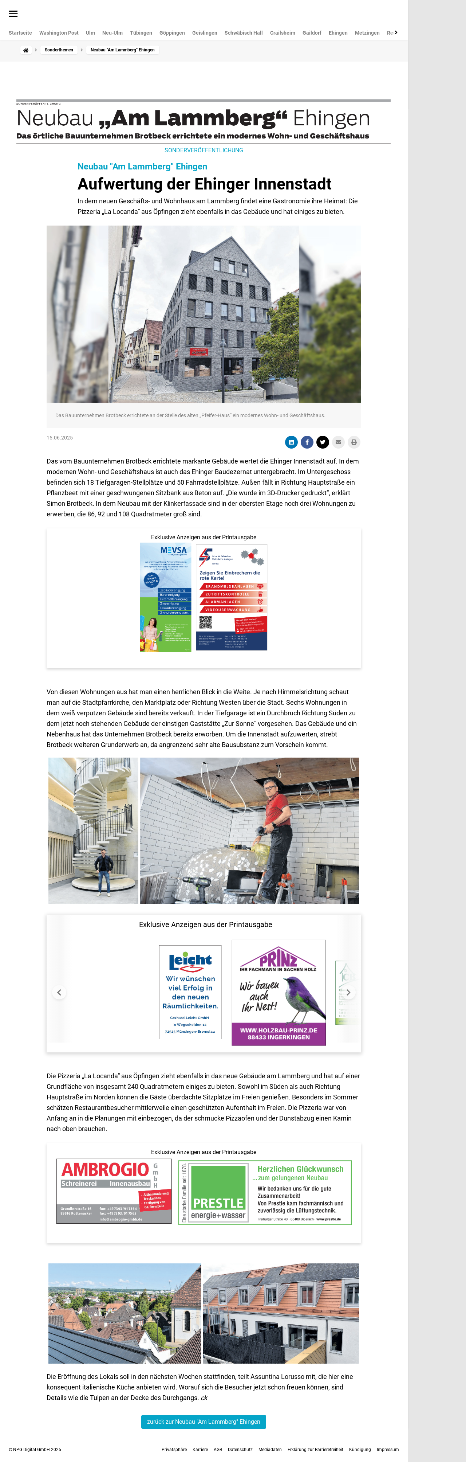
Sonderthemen (59, 49)
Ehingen (338, 33)
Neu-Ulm (112, 33)
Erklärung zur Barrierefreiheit (315, 1449)
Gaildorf (312, 33)
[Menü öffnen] (13, 14)
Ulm (90, 33)
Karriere (200, 1449)
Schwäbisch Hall (244, 33)
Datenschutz (240, 1449)
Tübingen (141, 33)
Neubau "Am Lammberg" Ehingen (142, 166)
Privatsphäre (174, 1449)
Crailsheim (282, 33)
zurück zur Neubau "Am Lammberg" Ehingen (203, 1421)
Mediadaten (270, 1449)
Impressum (388, 1449)
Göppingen (172, 33)
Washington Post (59, 33)
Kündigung (360, 1449)
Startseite (20, 33)
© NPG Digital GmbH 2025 (35, 1449)
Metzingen (367, 33)
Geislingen (204, 33)
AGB (218, 1449)
